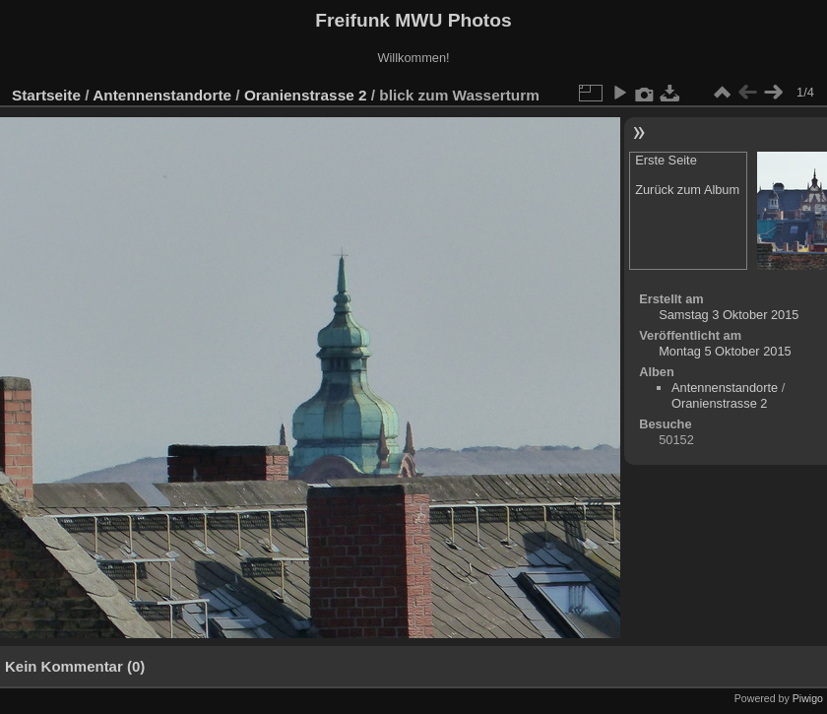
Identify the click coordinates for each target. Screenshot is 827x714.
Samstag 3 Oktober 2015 (728, 314)
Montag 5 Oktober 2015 (725, 351)
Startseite (46, 95)
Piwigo (808, 698)
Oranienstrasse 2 (305, 95)
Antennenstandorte (162, 95)
